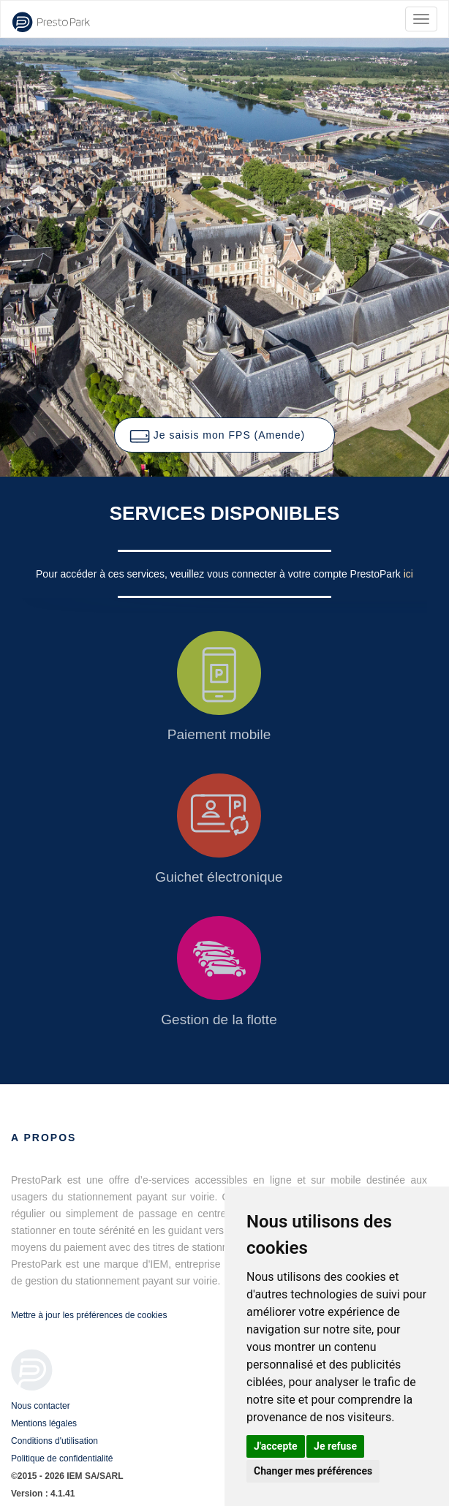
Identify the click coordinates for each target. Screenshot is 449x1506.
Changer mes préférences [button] (313, 1471)
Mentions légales (44, 1423)
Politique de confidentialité (62, 1458)
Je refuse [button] (335, 1446)
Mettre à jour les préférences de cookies (89, 1315)
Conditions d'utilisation (54, 1441)
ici (408, 574)
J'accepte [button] (276, 1446)
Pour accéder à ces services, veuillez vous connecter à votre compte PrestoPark (220, 574)
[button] (224, 435)
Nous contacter (40, 1406)
